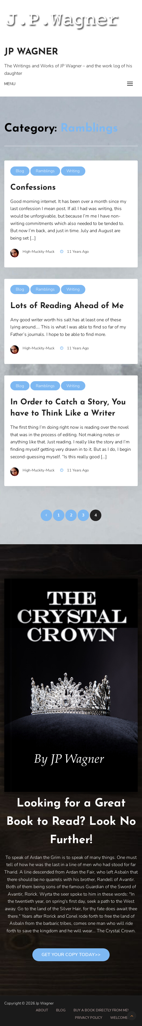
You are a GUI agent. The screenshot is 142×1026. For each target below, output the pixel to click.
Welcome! (119, 1017)
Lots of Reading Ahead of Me (67, 306)
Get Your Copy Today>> (71, 954)
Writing (73, 171)
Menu (9, 84)
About (42, 1010)
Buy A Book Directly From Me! (101, 1010)
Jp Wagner (31, 52)
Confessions (33, 188)
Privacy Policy (88, 1017)
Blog (20, 171)
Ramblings (45, 171)
